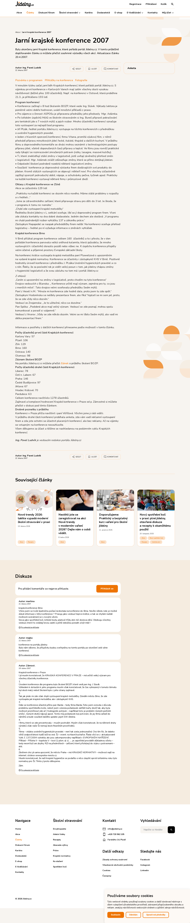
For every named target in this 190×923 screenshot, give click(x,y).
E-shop (118, 12)
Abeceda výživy (60, 845)
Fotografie (81, 80)
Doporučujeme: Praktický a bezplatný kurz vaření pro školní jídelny (113, 520)
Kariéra (89, 12)
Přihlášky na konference (59, 80)
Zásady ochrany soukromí (114, 859)
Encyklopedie (59, 829)
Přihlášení (151, 4)
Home (18, 829)
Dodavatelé (103, 12)
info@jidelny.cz (112, 829)
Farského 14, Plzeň (114, 839)
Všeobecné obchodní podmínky (117, 865)
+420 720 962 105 (113, 834)
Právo (56, 850)
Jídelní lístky (59, 834)
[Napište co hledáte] (157, 829)
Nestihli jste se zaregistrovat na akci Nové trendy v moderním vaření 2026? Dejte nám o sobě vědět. (74, 524)
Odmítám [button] (133, 915)
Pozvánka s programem (29, 80)
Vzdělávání (156, 542)
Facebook (145, 859)
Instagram (145, 865)
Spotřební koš (60, 866)
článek (65, 363)
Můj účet (168, 13)
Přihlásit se (107, 588)
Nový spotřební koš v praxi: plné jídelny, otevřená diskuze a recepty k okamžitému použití (155, 522)
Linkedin (144, 870)
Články (30, 12)
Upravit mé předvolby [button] (155, 915)
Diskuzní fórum (46, 12)
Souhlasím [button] (115, 915)
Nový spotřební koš (156, 538)
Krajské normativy (61, 856)
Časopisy (106, 875)
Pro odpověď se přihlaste (30, 627)
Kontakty (153, 12)
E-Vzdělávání (135, 13)
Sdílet (76, 69)
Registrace (135, 4)
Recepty (31, 542)
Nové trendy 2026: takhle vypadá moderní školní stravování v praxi (34, 518)
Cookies (106, 870)
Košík (164, 4)
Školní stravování (69, 13)
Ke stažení (58, 861)
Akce (19, 12)
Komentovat (111, 69)
